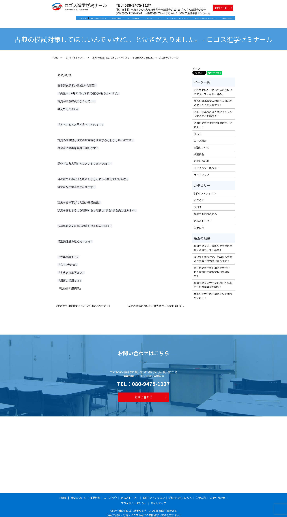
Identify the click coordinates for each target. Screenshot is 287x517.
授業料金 (121, 19)
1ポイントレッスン (180, 19)
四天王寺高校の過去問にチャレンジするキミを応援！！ (213, 110)
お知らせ (199, 197)
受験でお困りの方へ (207, 19)
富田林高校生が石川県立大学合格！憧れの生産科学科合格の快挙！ (212, 269)
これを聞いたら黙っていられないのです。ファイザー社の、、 (213, 89)
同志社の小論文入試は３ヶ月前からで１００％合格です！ (213, 100)
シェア (196, 65)
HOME (89, 19)
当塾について (104, 19)
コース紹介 (137, 19)
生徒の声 (228, 19)
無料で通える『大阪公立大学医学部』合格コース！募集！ (213, 245)
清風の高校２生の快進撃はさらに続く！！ (213, 121)
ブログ (198, 204)
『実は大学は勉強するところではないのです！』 (83, 302)
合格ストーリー (156, 19)
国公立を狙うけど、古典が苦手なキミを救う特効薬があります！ (213, 256)
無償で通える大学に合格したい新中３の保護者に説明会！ (213, 281)
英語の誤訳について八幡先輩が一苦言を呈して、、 (157, 302)
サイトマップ (201, 171)
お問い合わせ (222, 8)
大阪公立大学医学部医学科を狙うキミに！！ (213, 292)
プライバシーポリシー (206, 165)
